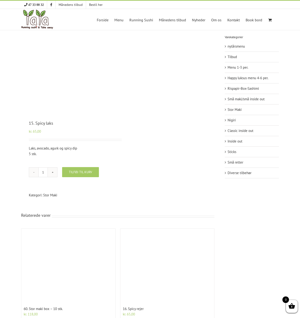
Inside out (235, 141)
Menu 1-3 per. (238, 67)
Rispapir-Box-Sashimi (243, 88)
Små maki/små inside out (246, 99)
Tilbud (232, 57)
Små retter (235, 162)
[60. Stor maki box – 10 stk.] (68, 266)
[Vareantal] (43, 172)
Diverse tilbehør (239, 173)
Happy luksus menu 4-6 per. (248, 78)
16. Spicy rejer (133, 309)
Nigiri (232, 120)
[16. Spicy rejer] (167, 266)
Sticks (232, 152)
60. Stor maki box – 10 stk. (43, 309)
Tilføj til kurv (80, 172)
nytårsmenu (236, 46)
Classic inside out (240, 130)
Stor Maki (50, 195)
